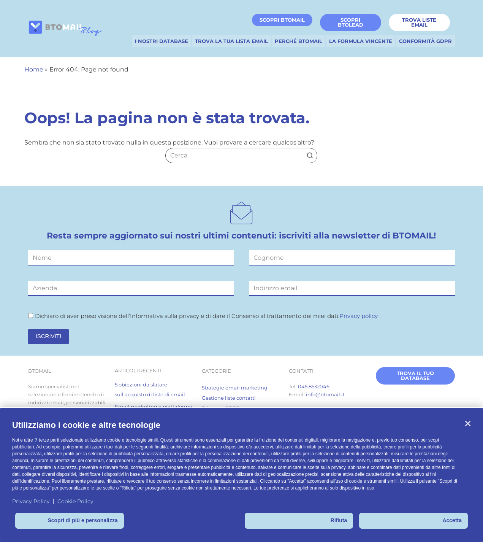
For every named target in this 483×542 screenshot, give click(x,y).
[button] (468, 423)
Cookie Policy (75, 501)
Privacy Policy (31, 501)
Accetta (452, 520)
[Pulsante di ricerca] (309, 155)
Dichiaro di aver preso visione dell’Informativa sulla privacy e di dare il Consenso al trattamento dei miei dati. (203, 315)
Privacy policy (358, 315)
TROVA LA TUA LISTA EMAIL (231, 41)
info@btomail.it (325, 394)
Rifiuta (339, 520)
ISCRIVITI (49, 336)
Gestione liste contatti (229, 398)
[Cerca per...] (241, 155)
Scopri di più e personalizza (82, 520)
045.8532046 (313, 386)
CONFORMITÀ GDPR (425, 41)
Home (33, 69)
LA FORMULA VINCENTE (360, 41)
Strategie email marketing (235, 388)
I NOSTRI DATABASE (161, 41)
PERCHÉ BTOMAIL (298, 41)
